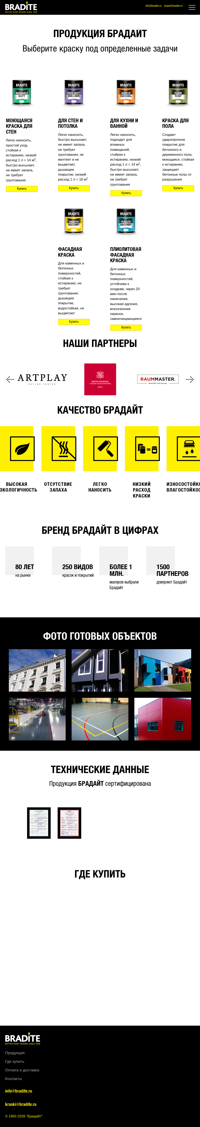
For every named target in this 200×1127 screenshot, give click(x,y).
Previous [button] (10, 380)
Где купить (14, 1061)
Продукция (15, 1053)
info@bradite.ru (153, 6)
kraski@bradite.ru (173, 6)
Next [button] (190, 380)
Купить (21, 189)
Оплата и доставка (22, 1070)
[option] (42, 380)
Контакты (13, 1079)
